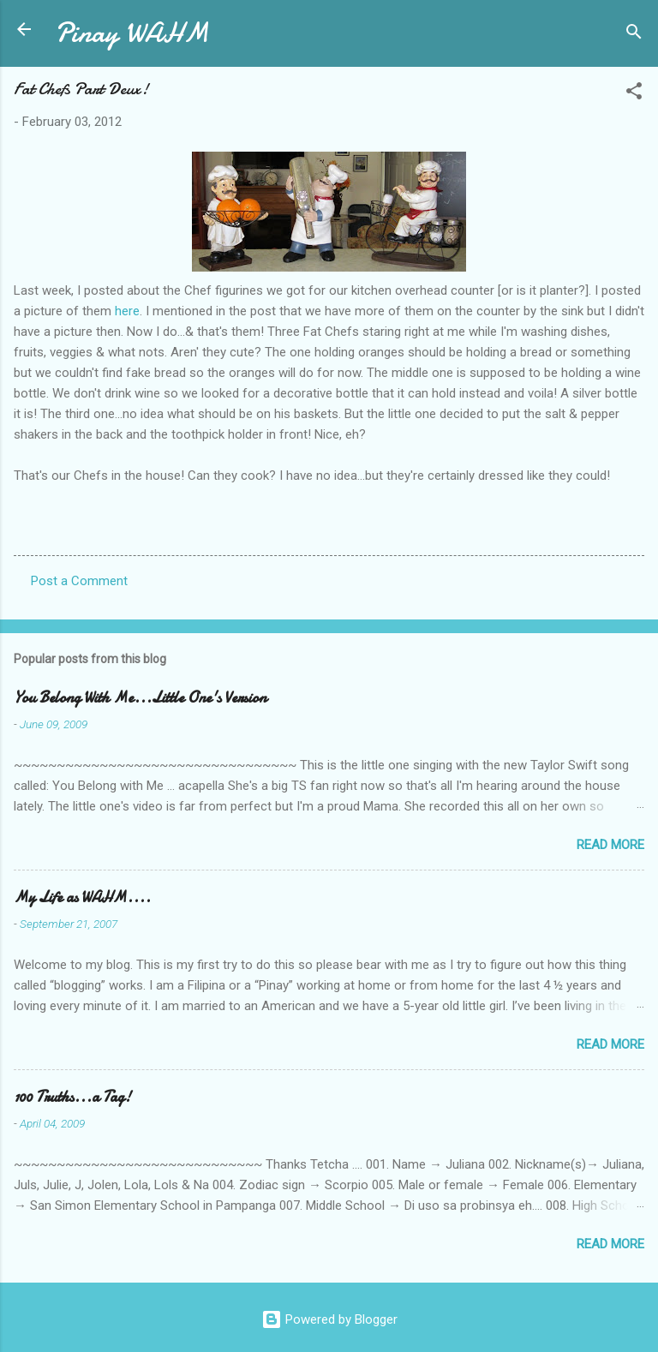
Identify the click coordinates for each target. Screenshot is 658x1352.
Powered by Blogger (329, 1319)
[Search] (634, 35)
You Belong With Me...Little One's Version (140, 698)
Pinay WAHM (132, 33)
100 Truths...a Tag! (72, 1097)
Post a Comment (79, 581)
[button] (634, 94)
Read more (610, 844)
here (127, 311)
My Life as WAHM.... (82, 897)
